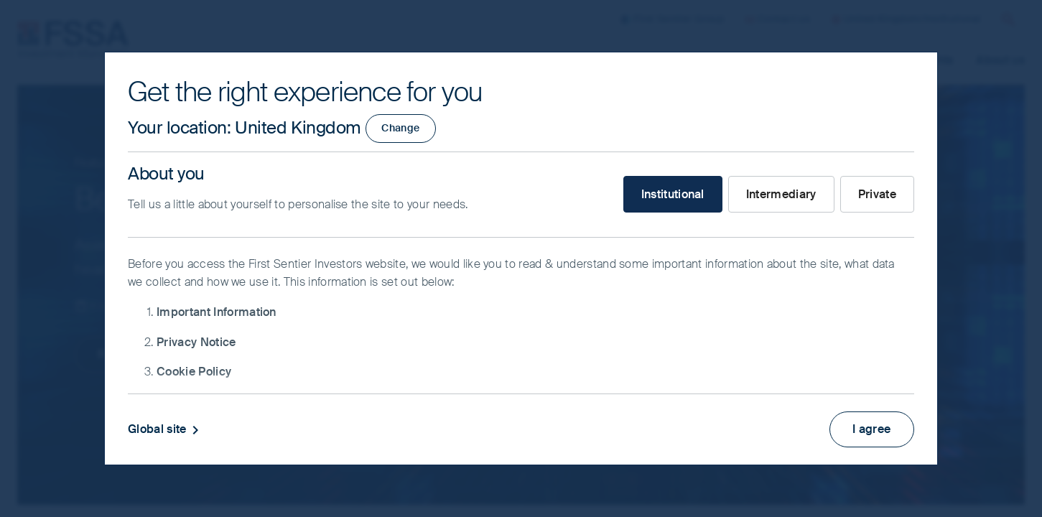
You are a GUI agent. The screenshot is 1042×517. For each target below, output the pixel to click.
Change (400, 127)
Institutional (672, 194)
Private (877, 194)
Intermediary (781, 194)
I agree (871, 428)
